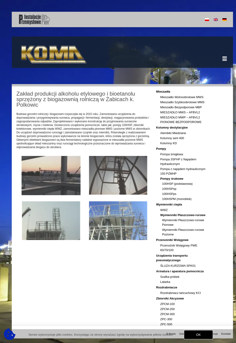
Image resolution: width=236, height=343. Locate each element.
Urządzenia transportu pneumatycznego (184, 258)
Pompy (162, 149)
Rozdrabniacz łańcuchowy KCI (180, 293)
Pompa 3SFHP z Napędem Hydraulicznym (178, 162)
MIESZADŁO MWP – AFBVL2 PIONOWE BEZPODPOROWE (180, 120)
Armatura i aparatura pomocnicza (181, 271)
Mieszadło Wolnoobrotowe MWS (182, 97)
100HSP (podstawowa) (177, 183)
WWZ (164, 210)
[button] (198, 336)
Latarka (165, 282)
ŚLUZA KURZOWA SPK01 (178, 265)
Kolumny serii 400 (172, 138)
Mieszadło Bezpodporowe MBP (181, 107)
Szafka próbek (169, 277)
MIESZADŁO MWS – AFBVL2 (180, 112)
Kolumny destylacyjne (173, 127)
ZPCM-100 (167, 304)
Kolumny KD (168, 143)
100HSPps (169, 194)
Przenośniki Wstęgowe (173, 240)
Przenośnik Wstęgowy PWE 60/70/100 (178, 248)
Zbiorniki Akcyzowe (171, 298)
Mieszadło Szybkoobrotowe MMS (182, 102)
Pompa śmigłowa (171, 154)
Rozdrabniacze (168, 287)
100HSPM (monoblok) (177, 199)
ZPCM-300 (167, 314)
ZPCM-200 (167, 309)
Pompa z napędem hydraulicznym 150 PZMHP (182, 171)
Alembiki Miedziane (173, 133)
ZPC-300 (166, 319)
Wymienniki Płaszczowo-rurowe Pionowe (183, 222)
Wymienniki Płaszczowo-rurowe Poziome (183, 232)
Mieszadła (164, 91)
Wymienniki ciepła (170, 204)
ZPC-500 (166, 324)
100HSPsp (169, 189)
